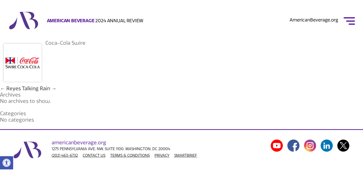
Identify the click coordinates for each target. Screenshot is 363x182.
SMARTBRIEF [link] (185, 155)
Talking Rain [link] (39, 88)
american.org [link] (79, 143)
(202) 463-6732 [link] (65, 155)
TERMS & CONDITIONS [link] (130, 155)
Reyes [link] (10, 88)
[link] (6, 162)
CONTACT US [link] (94, 155)
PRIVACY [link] (162, 155)
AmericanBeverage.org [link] (314, 20)
